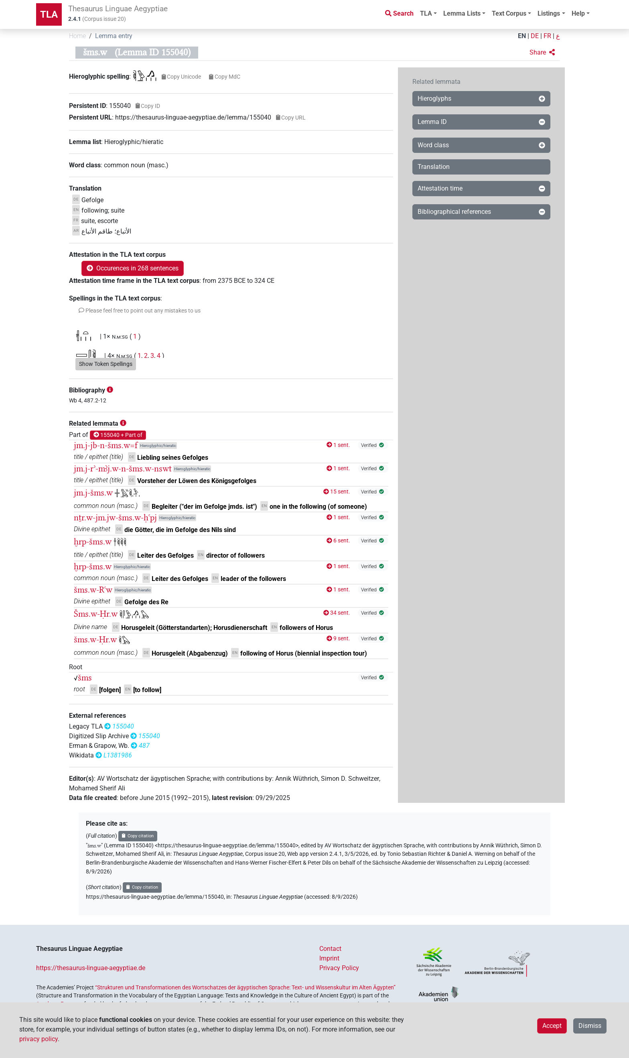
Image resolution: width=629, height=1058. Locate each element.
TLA (49, 14)
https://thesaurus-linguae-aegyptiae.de (90, 968)
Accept (552, 1026)
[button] (542, 52)
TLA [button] (426, 13)
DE (535, 36)
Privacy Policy (339, 968)
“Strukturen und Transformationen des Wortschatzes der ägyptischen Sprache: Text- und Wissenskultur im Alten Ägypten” (245, 987)
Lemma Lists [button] (462, 13)
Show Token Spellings (105, 364)
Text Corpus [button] (509, 13)
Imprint (329, 958)
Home (77, 36)
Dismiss (589, 1026)
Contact (330, 948)
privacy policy (38, 1039)
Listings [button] (549, 13)
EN (522, 36)
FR (547, 36)
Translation (434, 167)
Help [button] (578, 13)
